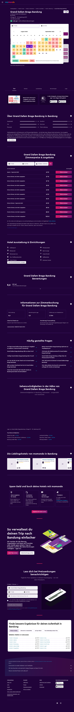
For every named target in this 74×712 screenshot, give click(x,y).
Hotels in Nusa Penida (45, 642)
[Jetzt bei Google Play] (53, 102)
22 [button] (31, 49)
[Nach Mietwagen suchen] (2, 12)
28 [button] (27, 53)
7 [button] (27, 42)
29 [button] (31, 53)
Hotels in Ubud (12, 642)
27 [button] (24, 53)
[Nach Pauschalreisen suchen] (2, 15)
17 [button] (13, 49)
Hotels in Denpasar (13, 638)
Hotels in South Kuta (44, 640)
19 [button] (20, 49)
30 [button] (34, 53)
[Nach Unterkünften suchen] (2, 9)
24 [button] (13, 53)
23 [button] (34, 49)
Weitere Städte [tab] (13, 630)
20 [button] (24, 49)
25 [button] (17, 53)
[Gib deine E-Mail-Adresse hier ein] (24, 596)
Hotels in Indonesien (30, 8)
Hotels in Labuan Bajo (14, 646)
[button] (2, 2)
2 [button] (34, 39)
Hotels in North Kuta (44, 644)
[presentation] (62, 101)
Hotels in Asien (21, 8)
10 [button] (13, 46)
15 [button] (31, 46)
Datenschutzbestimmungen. (14, 609)
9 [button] (34, 42)
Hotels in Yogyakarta (14, 648)
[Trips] (2, 20)
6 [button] (24, 42)
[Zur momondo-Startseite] (10, 2)
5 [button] (20, 42)
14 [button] (27, 46)
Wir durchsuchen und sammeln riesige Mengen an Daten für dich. (40, 668)
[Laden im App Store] (62, 102)
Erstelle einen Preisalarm (61, 500)
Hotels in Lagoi (43, 646)
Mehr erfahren (52, 221)
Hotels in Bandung (49, 8)
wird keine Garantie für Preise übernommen (43, 661)
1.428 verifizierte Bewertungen (26, 21)
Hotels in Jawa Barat (40, 8)
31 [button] (13, 56)
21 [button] (27, 49)
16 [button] (34, 46)
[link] (39, 511)
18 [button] (17, 49)
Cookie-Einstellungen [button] (12, 227)
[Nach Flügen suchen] (2, 6)
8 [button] (31, 42)
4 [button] (17, 42)
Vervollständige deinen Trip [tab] (51, 630)
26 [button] (20, 53)
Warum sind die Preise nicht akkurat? (40, 671)
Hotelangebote (13, 8)
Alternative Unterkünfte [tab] (26, 630)
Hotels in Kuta (43, 638)
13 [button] (24, 46)
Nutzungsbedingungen (32, 607)
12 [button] (20, 46)
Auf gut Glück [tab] (38, 630)
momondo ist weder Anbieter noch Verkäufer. (40, 665)
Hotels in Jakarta (13, 640)
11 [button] (17, 46)
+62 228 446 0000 (15, 19)
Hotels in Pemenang (13, 644)
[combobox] (24, 588)
